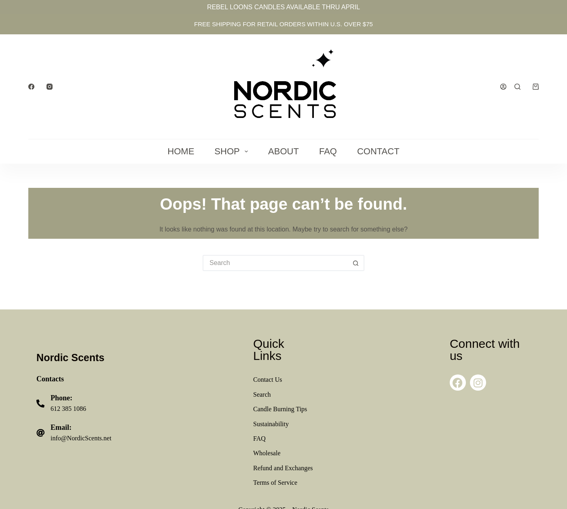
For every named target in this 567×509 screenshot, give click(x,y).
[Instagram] (50, 87)
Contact (378, 151)
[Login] (503, 87)
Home (180, 151)
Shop (232, 151)
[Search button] (356, 263)
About (283, 151)
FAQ (328, 151)
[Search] (517, 87)
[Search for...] (275, 263)
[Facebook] (31, 87)
